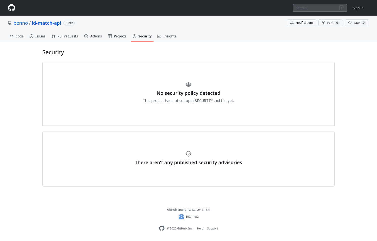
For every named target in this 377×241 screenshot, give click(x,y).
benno (20, 23)
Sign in (358, 8)
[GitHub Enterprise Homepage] (162, 228)
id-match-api (46, 23)
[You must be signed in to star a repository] (357, 22)
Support (212, 228)
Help (200, 228)
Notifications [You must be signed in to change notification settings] (301, 23)
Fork (330, 22)
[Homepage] (11, 8)
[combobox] (320, 8)
